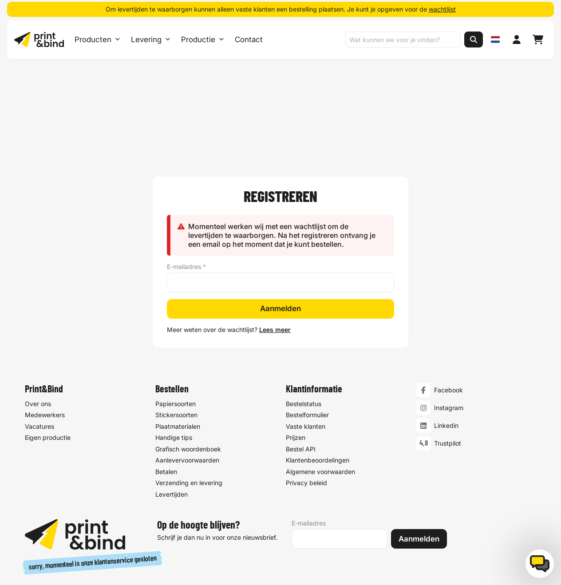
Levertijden (171, 402)
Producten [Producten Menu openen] (97, 40)
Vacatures (39, 334)
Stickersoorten (176, 323)
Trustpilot (447, 351)
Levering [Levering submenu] (150, 40)
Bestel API (301, 356)
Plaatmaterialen (177, 334)
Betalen (166, 379)
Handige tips (173, 345)
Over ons (38, 311)
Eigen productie (48, 345)
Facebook (448, 298)
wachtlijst (442, 9)
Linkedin (446, 333)
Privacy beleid (306, 391)
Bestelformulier (307, 323)
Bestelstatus (303, 311)
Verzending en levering (188, 391)
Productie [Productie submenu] (202, 40)
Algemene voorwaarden (320, 379)
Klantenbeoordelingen (317, 368)
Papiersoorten (175, 311)
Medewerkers (45, 323)
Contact (249, 40)
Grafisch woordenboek (188, 356)
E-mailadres (186, 174)
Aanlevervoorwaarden (187, 368)
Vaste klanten (305, 334)
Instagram (448, 316)
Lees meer (275, 237)
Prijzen (295, 345)
